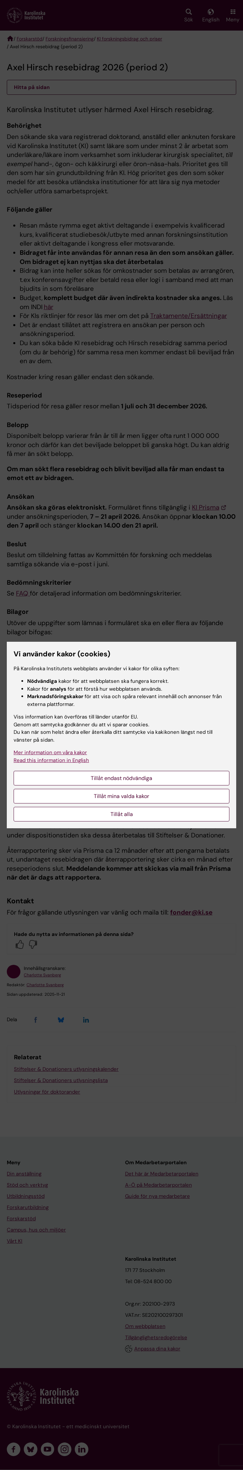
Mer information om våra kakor (50, 752)
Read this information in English (51, 760)
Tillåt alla (121, 814)
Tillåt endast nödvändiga (121, 778)
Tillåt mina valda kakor (121, 796)
